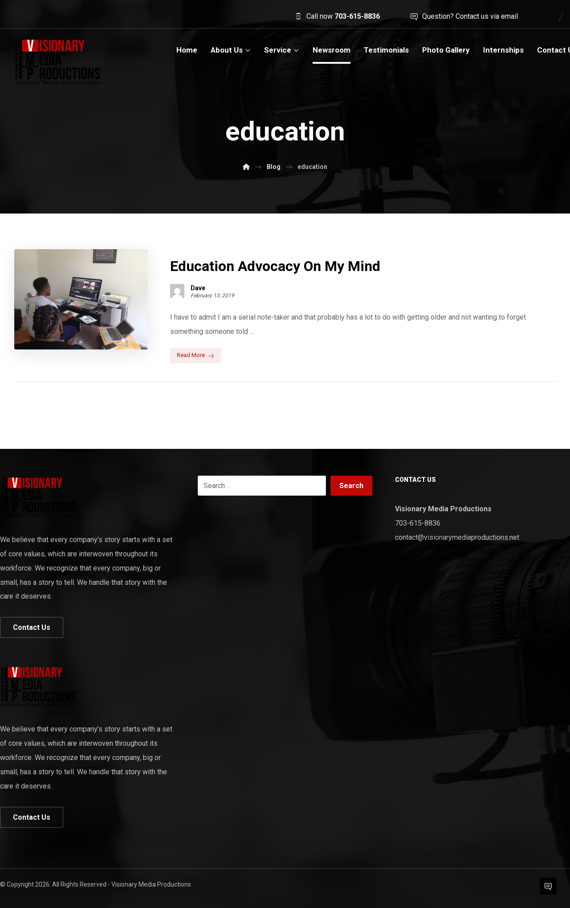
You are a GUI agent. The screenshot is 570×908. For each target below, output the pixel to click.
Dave (198, 287)
